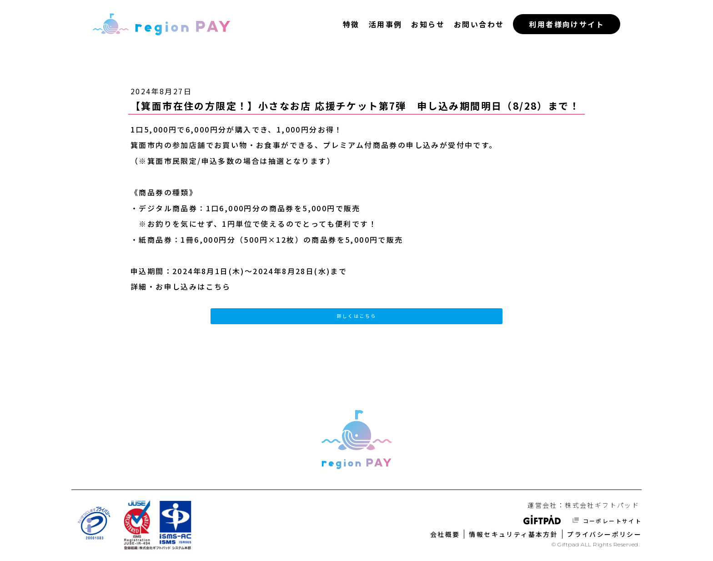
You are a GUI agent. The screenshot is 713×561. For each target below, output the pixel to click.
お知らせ (428, 24)
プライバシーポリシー (604, 534)
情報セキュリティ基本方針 (513, 534)
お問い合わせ (479, 24)
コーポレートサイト (611, 521)
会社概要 (445, 534)
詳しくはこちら (357, 315)
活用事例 (385, 24)
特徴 (351, 24)
